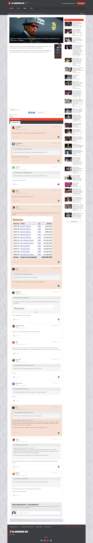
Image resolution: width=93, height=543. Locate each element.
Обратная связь (47, 526)
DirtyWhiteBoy (19, 143)
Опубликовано (21, 129)
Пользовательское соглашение (27, 526)
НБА (10, 114)
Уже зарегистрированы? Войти (69, 3)
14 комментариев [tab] (15, 122)
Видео (25, 8)
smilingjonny (19, 126)
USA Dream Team (20, 325)
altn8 (17, 341)
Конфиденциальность (14, 526)
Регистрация (81, 3)
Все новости (74, 221)
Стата (18, 8)
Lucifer (17, 206)
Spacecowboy (26, 274)
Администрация (39, 526)
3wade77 (18, 472)
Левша (17, 190)
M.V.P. (17, 268)
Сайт (31, 8)
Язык (46, 537)
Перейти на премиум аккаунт (73, 526)
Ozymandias (18, 291)
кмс (16, 406)
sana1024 (18, 166)
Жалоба (11, 116)
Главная (11, 8)
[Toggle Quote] (13, 148)
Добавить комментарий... (24, 512)
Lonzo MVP (18, 359)
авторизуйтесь (52, 506)
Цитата (17, 160)
